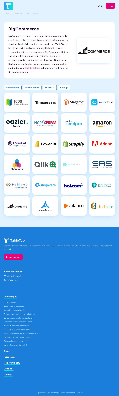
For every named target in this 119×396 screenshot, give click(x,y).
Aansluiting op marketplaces (15, 310)
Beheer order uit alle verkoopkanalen (19, 318)
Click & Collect (32, 67)
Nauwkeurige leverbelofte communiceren (21, 333)
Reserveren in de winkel (14, 306)
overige (64, 87)
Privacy (79, 392)
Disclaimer (70, 392)
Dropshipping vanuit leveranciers (17, 329)
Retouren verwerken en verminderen (19, 314)
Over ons (8, 368)
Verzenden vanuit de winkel (15, 345)
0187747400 (10, 280)
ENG (100, 5)
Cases (7, 351)
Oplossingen (10, 296)
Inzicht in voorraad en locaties (16, 325)
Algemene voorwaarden (47, 392)
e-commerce (12, 87)
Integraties (17, 13)
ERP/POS (50, 87)
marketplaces (32, 87)
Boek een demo (13, 257)
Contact (8, 374)
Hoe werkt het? (12, 362)
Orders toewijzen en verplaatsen (17, 337)
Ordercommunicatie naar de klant (18, 322)
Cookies (61, 392)
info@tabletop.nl (12, 276)
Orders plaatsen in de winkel (15, 341)
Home (6, 13)
